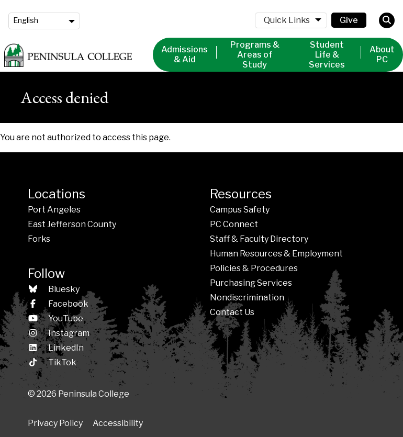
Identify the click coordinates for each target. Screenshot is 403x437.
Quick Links (287, 20)
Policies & (254, 268)
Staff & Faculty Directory (259, 239)
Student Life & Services (327, 55)
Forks (39, 239)
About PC (382, 54)
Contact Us (232, 312)
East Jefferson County (72, 224)
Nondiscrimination (247, 297)
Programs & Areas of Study (254, 55)
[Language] (44, 21)
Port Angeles (54, 210)
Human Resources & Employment (276, 254)
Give (349, 20)
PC (234, 224)
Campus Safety (240, 210)
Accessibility (118, 423)
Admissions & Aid (184, 54)
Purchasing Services (251, 283)
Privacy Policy (55, 423)
